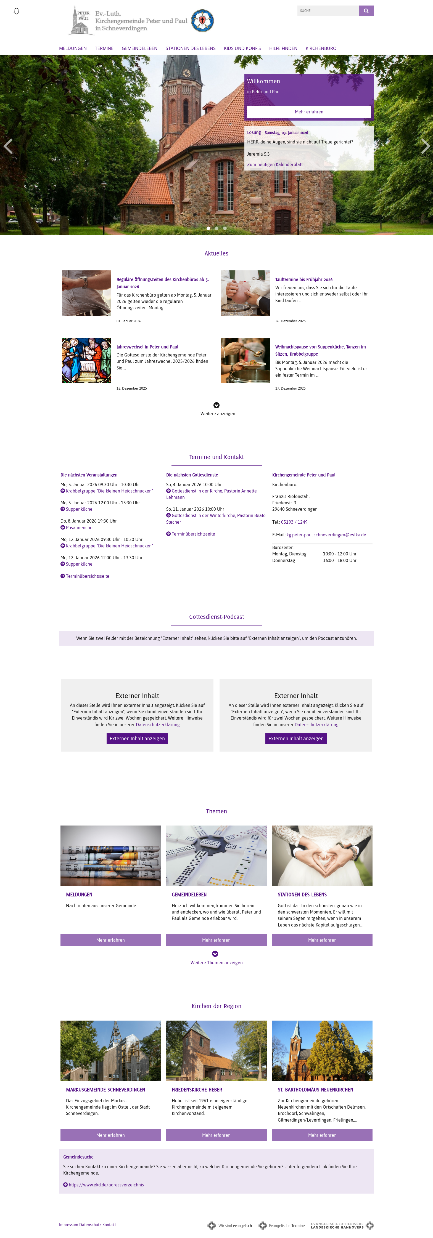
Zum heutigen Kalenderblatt (275, 164)
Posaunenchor (80, 527)
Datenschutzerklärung (158, 724)
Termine (104, 48)
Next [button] (426, 145)
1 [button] (208, 228)
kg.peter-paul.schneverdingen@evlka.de (326, 534)
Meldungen (73, 48)
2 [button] (216, 228)
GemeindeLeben (139, 48)
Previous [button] (7, 145)
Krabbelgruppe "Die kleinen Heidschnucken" (109, 490)
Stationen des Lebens (191, 48)
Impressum (68, 1225)
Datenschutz (90, 1225)
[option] (216, 145)
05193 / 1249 (294, 522)
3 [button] (225, 228)
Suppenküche (79, 509)
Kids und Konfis (242, 48)
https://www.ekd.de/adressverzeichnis (106, 1184)
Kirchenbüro (321, 48)
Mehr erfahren (309, 111)
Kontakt (109, 1225)
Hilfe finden (283, 48)
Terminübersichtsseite (87, 576)
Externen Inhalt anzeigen (137, 738)
